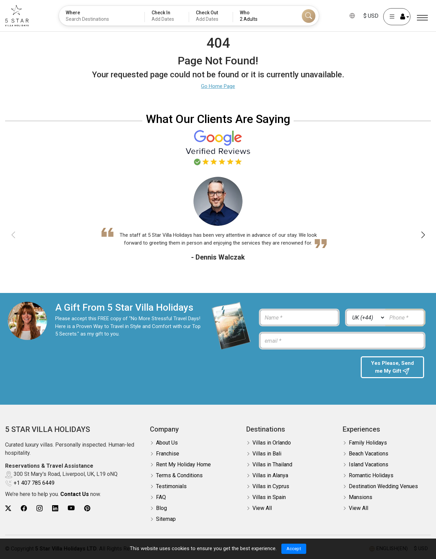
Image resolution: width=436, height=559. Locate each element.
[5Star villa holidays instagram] (39, 508)
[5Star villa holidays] (17, 15)
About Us (167, 442)
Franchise (167, 453)
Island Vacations (368, 464)
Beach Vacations (368, 453)
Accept (293, 548)
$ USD (370, 16)
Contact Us (74, 494)
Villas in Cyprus (270, 486)
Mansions (360, 497)
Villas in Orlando (271, 442)
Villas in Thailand (272, 464)
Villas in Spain (269, 497)
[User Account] (396, 16)
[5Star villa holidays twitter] (8, 508)
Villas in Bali (266, 453)
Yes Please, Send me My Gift (392, 367)
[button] (422, 235)
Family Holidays (368, 442)
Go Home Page (218, 86)
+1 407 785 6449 (34, 483)
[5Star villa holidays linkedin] (55, 508)
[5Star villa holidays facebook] (24, 508)
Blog (161, 508)
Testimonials (171, 486)
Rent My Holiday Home (183, 464)
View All (262, 508)
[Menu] (422, 18)
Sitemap (166, 519)
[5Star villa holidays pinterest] (87, 508)
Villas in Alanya (270, 475)
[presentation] (306, 369)
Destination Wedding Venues (383, 486)
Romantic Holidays (371, 475)
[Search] (308, 16)
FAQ (161, 497)
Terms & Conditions (179, 475)
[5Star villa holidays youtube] (71, 508)
